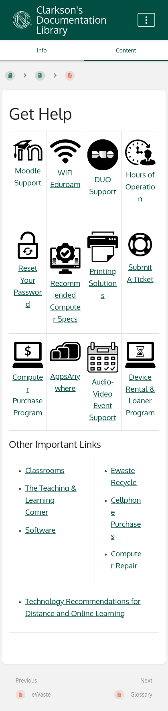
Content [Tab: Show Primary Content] (126, 50)
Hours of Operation (140, 186)
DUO (102, 179)
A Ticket (140, 279)
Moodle (28, 170)
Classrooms (45, 470)
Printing (102, 271)
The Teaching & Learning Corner (51, 499)
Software (40, 529)
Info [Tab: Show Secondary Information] (42, 50)
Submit (140, 267)
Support (27, 182)
